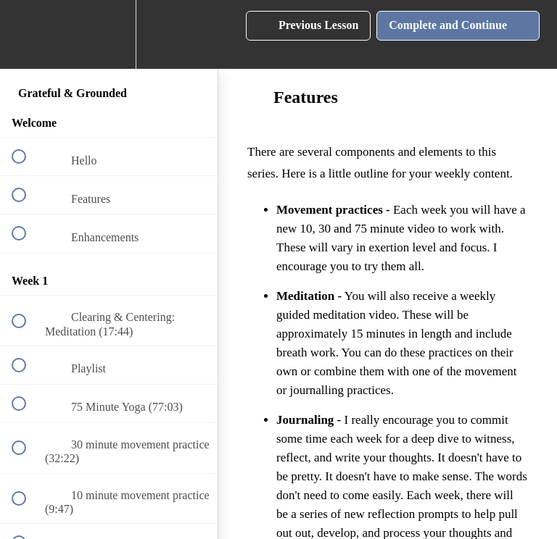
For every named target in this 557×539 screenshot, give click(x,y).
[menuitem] (109, 34)
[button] (27, 34)
